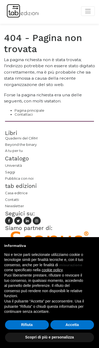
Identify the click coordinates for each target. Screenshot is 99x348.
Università (13, 165)
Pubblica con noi (19, 178)
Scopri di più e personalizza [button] (49, 337)
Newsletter (14, 206)
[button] (92, 245)
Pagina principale (29, 110)
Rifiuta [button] (27, 325)
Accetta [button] (72, 325)
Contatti (12, 199)
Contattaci (24, 114)
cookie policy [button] (52, 270)
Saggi (10, 172)
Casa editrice (16, 193)
